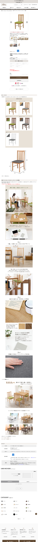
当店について (12, 7)
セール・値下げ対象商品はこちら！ (19, 0)
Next (27, 22)
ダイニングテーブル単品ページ (6, 439)
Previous (11, 22)
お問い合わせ (35, 4)
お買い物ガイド (33, 7)
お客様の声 (10, 481)
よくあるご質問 (26, 7)
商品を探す (4, 7)
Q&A (28, 481)
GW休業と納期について (19, 2)
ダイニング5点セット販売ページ (6, 437)
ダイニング (5, 10)
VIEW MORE (5, 526)
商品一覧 (19, 508)
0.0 (19, 474)
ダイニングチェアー (9, 10)
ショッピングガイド (21, 464)
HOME (2, 10)
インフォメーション (23, 540)
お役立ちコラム (19, 7)
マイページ (26, 4)
